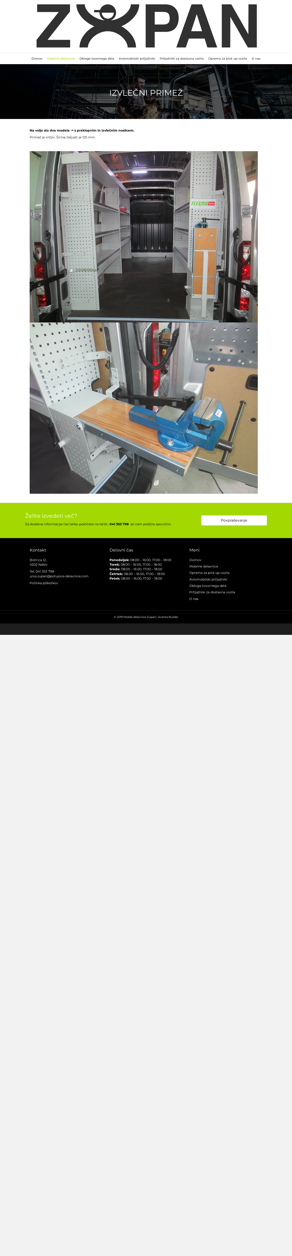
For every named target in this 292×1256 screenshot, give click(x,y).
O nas (256, 58)
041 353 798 (45, 571)
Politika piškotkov (44, 583)
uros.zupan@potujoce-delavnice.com (59, 576)
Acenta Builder (168, 617)
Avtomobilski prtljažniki (137, 58)
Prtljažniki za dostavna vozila (182, 58)
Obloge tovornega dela (96, 58)
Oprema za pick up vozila (227, 58)
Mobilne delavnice (61, 58)
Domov (36, 58)
